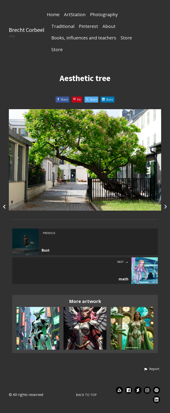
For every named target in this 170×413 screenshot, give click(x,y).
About (109, 26)
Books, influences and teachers (83, 38)
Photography (104, 14)
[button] (151, 369)
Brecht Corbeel (26, 29)
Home (53, 14)
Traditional (62, 26)
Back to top (86, 395)
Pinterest (88, 26)
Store (126, 38)
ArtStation (75, 14)
